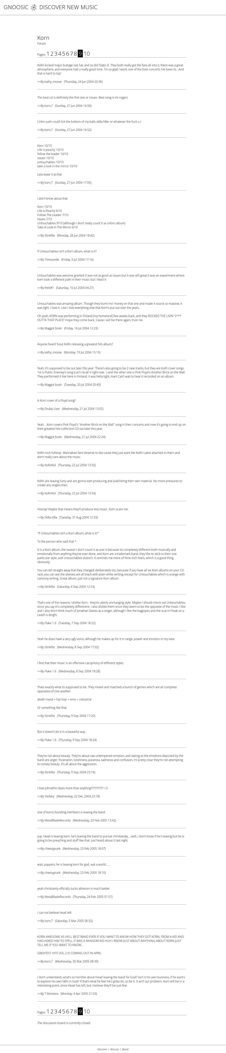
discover (102, 1049)
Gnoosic (16, 7)
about (125, 1049)
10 (87, 53)
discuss (114, 1049)
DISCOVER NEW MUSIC (64, 7)
